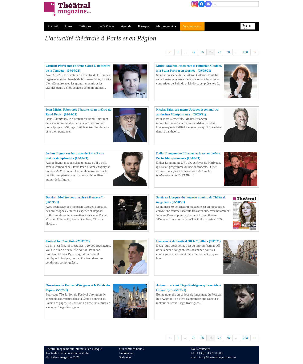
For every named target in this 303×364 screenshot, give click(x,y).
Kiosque (143, 26)
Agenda (126, 26)
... (185, 52)
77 (219, 52)
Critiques (85, 26)
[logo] (68, 11)
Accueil (52, 26)
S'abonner (125, 357)
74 (193, 52)
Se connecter (192, 26)
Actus (68, 26)
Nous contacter (200, 349)
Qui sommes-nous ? (131, 349)
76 (211, 52)
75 (202, 52)
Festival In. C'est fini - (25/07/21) (68, 241)
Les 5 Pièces (106, 26)
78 (228, 52)
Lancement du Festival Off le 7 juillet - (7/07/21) (188, 241)
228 (245, 52)
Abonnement (166, 26)
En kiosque (126, 353)
